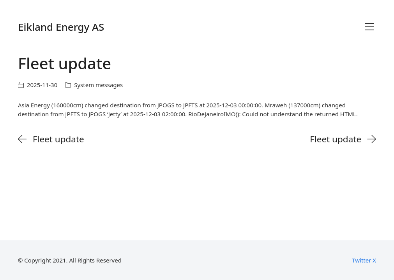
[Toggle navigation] (369, 27)
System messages (98, 85)
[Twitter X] (364, 260)
